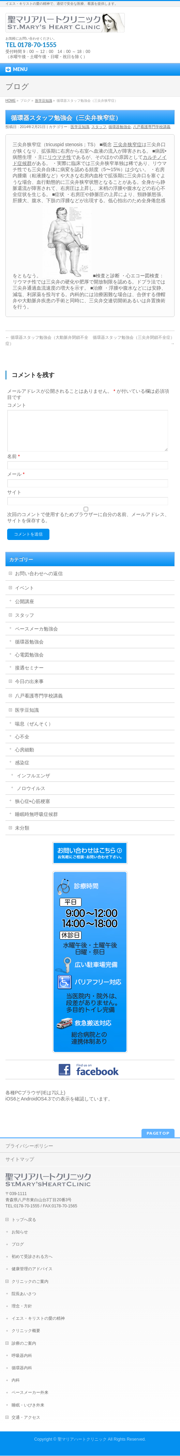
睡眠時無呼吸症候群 (36, 822)
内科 (16, 1380)
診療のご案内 (24, 1343)
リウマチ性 (59, 157)
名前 (13, 464)
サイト (14, 500)
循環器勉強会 (119, 127)
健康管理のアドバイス (32, 1269)
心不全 (22, 745)
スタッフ (98, 127)
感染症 (22, 771)
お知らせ (20, 1232)
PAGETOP (158, 1133)
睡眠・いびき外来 (28, 1405)
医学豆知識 (43, 100)
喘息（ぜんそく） (34, 732)
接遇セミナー (29, 676)
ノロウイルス (31, 796)
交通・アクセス (26, 1417)
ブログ (18, 1244)
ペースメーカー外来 (30, 1392)
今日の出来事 (29, 689)
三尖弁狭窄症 (127, 144)
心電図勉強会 (29, 663)
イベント (24, 596)
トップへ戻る (24, 1220)
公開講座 (24, 609)
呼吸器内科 (22, 1356)
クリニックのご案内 (30, 1281)
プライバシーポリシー (29, 1146)
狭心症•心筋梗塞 (32, 809)
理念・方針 (22, 1306)
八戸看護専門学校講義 (151, 127)
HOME (10, 100)
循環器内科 (22, 1368)
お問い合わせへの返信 (39, 581)
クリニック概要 (26, 1331)
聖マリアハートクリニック (82, 1439)
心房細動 (24, 758)
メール (16, 482)
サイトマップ (19, 1159)
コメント (16, 405)
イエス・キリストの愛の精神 (38, 1318)
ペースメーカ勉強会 (36, 637)
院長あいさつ (24, 1294)
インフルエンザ (33, 784)
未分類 (22, 836)
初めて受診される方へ (32, 1256)
